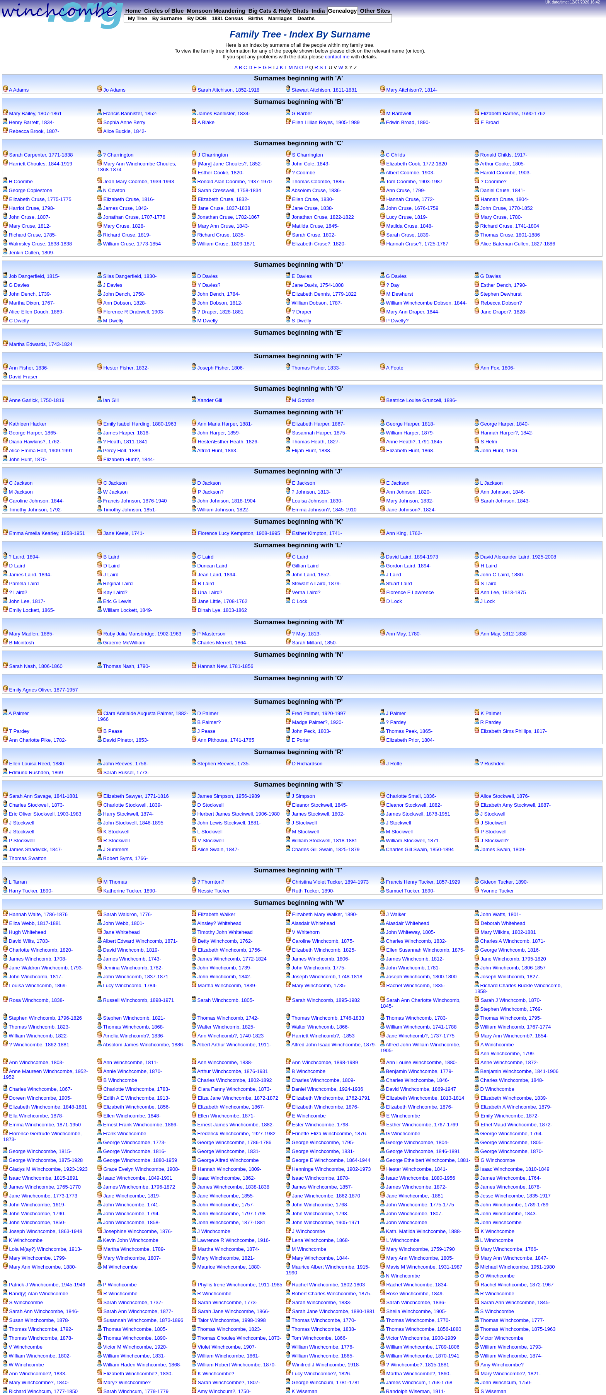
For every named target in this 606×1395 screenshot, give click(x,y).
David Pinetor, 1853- (122, 740)
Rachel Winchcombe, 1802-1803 (325, 1285)
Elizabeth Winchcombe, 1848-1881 (45, 1107)
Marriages (280, 18)
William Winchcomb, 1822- (35, 1036)
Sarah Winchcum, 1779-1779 (133, 1391)
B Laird (108, 557)
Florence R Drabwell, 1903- (131, 312)
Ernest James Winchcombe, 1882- (233, 1125)
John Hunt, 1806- (497, 450)
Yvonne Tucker (494, 891)
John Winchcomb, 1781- (410, 968)
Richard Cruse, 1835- (218, 235)
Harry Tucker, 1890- (28, 891)
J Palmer (393, 713)
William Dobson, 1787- (314, 303)
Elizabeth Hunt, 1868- (407, 450)
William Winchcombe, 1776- (320, 1347)
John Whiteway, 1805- (407, 932)
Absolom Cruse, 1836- (313, 190)
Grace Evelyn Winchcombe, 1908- (138, 1169)
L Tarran (15, 882)
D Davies (205, 276)
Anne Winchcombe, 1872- (506, 1062)
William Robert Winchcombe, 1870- (234, 1365)
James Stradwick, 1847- (32, 849)
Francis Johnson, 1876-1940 (132, 501)
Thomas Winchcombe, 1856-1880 (420, 1329)
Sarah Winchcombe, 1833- (319, 1302)
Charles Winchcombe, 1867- (37, 1089)
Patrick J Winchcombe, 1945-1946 (44, 1285)
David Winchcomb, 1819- (128, 950)
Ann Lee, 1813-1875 (500, 592)
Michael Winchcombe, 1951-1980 (515, 1267)
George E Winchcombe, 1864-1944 (328, 1160)
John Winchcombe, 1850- (34, 1222)
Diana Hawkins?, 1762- (32, 442)
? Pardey (393, 722)
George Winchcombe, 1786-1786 (231, 1142)
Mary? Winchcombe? (124, 1382)
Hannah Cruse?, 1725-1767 (414, 244)
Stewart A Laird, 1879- (313, 583)
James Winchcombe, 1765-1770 (42, 1187)
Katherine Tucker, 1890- (127, 891)
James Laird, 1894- (27, 574)
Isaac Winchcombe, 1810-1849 (512, 1169)
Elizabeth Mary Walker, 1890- (321, 914)
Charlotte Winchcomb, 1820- (38, 950)
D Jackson (206, 483)
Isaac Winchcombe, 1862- (223, 1178)
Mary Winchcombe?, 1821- (508, 1373)
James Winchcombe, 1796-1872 (136, 1187)
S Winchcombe (23, 1302)
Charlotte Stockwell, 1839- (129, 805)
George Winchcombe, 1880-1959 (137, 1160)
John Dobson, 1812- (217, 303)
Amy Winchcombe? (499, 1365)
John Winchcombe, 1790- (34, 1213)
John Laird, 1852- (308, 574)
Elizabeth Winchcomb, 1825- (321, 950)
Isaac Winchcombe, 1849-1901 (134, 1178)
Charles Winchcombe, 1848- (509, 1080)
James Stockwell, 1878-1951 (415, 814)
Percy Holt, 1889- (119, 450)
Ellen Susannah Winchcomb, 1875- (422, 950)
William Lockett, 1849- (125, 610)
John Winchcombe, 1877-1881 (229, 1222)
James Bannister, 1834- (221, 113)
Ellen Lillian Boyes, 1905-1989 (323, 122)
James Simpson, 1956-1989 (226, 796)
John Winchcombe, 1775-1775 (417, 1205)
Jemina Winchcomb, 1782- (130, 968)
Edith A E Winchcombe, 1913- (133, 1098)
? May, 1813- (303, 634)
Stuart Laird (396, 583)
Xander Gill (207, 400)
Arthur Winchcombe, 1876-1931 (230, 1071)
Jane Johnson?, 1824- (408, 510)
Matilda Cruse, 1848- (406, 226)
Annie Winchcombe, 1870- (129, 1071)
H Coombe (18, 181)
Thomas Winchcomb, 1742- (225, 1018)
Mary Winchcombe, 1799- (34, 1258)
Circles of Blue (164, 11)
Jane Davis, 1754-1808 (315, 285)
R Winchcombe (117, 1293)
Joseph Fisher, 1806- (218, 368)
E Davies (299, 276)
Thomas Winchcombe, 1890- (132, 1338)
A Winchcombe (494, 1045)
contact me (337, 57)
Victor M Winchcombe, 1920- (132, 1347)
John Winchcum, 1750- (503, 1382)
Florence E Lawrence (407, 592)
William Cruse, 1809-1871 (223, 244)
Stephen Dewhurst (498, 294)
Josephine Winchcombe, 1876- (134, 1231)
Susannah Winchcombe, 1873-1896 (140, 1320)
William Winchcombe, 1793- (509, 1347)
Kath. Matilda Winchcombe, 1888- (420, 1231)
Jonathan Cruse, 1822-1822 (320, 217)
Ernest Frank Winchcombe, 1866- (137, 1125)
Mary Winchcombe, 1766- (506, 1249)
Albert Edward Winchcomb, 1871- (137, 941)
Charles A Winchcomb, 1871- (510, 941)
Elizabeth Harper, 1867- (315, 424)
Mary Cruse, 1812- (27, 226)
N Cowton (111, 190)
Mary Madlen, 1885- (28, 634)
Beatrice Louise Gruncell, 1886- (418, 400)
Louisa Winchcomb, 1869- (35, 985)
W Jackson (112, 492)
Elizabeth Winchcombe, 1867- (228, 1107)
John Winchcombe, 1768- (317, 1205)
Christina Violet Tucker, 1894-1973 (327, 882)
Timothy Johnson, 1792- (32, 510)
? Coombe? (491, 181)
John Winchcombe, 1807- (411, 1213)
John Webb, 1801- (120, 923)
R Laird (203, 583)
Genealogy (342, 11)
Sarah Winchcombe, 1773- (224, 1302)
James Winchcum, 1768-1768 (416, 1382)
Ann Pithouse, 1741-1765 (223, 740)
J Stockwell (490, 814)
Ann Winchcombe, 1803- (33, 1062)
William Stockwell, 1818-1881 (321, 840)
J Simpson (300, 796)
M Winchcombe (306, 1249)
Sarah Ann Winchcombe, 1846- (41, 1311)
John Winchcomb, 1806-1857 (510, 968)
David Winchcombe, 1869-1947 (418, 1089)
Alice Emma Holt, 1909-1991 (38, 450)
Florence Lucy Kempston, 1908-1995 (236, 533)
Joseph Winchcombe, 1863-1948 (42, 1231)
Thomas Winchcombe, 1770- (321, 1320)
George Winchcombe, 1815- (37, 1151)
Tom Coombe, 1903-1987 (411, 181)
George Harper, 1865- (30, 433)
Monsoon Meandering (216, 11)
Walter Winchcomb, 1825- (223, 1027)
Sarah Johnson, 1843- (502, 501)
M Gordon (300, 400)
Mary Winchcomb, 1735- (316, 985)
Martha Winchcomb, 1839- (224, 985)
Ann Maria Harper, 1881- (222, 424)
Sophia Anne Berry (121, 122)
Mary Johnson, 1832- (407, 501)
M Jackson (18, 492)
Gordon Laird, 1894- (405, 566)
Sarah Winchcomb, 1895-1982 (323, 1000)
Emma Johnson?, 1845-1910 (321, 510)
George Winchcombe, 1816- (131, 1151)
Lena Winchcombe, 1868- (317, 1240)
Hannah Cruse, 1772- (407, 199)
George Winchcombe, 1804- (414, 1142)
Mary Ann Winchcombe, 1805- (417, 1258)
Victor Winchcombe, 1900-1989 (418, 1338)
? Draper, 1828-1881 (217, 312)
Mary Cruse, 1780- (498, 217)
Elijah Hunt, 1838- (309, 450)
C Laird (203, 557)
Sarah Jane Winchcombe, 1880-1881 (330, 1311)
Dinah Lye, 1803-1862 (219, 610)
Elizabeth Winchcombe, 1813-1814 (422, 1098)
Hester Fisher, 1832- (123, 368)
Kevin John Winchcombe (127, 1240)
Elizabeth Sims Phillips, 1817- (511, 731)
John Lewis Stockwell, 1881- (226, 823)
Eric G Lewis (114, 601)
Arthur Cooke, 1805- (500, 164)
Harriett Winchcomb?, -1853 (320, 1036)
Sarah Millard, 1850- (311, 643)
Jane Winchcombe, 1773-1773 (40, 1196)
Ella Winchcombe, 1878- (33, 1116)
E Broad (487, 122)
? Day (390, 285)
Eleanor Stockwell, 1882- (411, 805)
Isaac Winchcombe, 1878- (318, 1178)
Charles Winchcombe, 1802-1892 (232, 1080)
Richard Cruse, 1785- (29, 235)
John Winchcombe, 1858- (128, 1222)
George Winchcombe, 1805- (509, 1142)
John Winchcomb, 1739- (222, 968)
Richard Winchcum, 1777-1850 (40, 1391)
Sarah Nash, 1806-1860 (33, 666)
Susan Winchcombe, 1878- (36, 1320)
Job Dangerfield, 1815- (31, 276)
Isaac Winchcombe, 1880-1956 (417, 1178)
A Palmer (16, 713)
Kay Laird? (112, 592)
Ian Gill (108, 400)
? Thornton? (208, 882)
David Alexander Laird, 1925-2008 (515, 557)
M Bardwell (395, 113)
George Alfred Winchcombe (225, 1160)
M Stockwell (302, 832)
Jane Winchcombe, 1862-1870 (323, 1196)
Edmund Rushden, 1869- (34, 772)
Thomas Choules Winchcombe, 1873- (236, 1338)
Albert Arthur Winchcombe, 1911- (231, 1045)
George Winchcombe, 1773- (131, 1142)
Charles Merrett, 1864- (220, 643)
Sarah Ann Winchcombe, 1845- (512, 1302)
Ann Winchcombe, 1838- (222, 1062)
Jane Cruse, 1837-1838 (221, 208)
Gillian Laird (302, 566)
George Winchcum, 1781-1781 (323, 1382)
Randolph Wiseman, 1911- (413, 1391)
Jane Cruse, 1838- (310, 208)
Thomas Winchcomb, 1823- (36, 1027)
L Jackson (489, 483)
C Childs (392, 155)
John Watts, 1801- (498, 914)
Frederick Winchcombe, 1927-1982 (234, 1133)
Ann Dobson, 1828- (121, 303)
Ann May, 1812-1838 (501, 634)
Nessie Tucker (211, 891)
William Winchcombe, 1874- (509, 1356)
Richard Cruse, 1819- (124, 235)
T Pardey (16, 731)
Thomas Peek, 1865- (406, 731)
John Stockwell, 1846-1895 (130, 823)
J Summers (112, 849)
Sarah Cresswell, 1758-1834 (226, 190)
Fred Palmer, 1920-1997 (316, 713)
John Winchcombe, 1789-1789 (511, 1205)
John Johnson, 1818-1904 (223, 501)
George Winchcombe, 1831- (226, 1151)
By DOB (196, 18)
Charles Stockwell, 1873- (33, 805)
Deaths (306, 18)
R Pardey (488, 722)
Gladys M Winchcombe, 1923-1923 (45, 1169)
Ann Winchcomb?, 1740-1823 (228, 1036)
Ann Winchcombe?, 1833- (34, 1373)
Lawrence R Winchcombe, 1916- (231, 1240)
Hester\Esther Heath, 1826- (225, 442)
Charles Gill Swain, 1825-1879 (322, 849)
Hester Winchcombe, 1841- (413, 1169)
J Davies (109, 285)
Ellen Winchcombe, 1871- (223, 1116)
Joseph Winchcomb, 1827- (507, 976)
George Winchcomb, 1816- (507, 950)
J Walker (393, 914)
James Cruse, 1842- (122, 208)
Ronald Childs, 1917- (501, 155)
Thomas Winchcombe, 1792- (38, 1329)
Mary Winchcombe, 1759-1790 (417, 1249)
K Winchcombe (494, 1231)
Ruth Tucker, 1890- (310, 891)
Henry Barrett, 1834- (28, 122)
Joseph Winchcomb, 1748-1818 (324, 976)
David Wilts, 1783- (26, 941)
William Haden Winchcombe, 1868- (139, 1365)
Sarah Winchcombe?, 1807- (226, 1382)
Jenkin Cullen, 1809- (28, 252)
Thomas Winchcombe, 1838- (321, 1329)
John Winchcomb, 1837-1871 (133, 976)
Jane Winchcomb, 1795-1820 (510, 959)
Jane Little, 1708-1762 (219, 601)
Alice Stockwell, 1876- (502, 796)
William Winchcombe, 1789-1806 (420, 1347)
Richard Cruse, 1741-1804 (507, 226)
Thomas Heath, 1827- (313, 442)
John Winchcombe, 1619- (34, 1205)
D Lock (391, 601)
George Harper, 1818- (407, 424)
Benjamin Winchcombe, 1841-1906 (516, 1071)
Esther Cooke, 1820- (218, 172)
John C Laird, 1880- (499, 574)
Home (133, 11)
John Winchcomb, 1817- (33, 976)
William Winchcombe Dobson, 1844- (423, 303)
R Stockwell (113, 840)
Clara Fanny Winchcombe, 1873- (231, 1089)
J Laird (108, 574)
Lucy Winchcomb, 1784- (127, 985)
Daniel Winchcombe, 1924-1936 (324, 1089)
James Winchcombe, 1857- (319, 1187)
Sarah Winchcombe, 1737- (130, 1302)
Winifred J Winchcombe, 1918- (323, 1365)
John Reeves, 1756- (122, 763)
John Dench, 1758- (121, 294)
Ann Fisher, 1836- (26, 368)
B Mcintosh (18, 643)
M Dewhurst (396, 294)
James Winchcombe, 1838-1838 (230, 1187)
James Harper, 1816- (123, 433)
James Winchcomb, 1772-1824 (229, 959)
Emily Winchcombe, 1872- (507, 1116)
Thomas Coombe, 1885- (316, 181)
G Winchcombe (400, 1133)
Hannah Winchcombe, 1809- (226, 1169)
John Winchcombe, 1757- (223, 1205)
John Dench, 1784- (216, 294)
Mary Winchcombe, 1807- (129, 1258)
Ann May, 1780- (400, 634)
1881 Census (227, 18)
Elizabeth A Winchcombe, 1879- (513, 1107)
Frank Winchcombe (121, 1133)
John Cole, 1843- (308, 164)
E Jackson (300, 483)
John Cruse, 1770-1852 (504, 208)
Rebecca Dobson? (498, 303)
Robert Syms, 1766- (122, 858)
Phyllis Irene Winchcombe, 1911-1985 (237, 1285)
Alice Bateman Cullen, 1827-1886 (515, 244)
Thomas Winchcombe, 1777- (510, 1320)
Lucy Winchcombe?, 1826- (319, 1373)
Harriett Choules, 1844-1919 (37, 164)
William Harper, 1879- (407, 433)
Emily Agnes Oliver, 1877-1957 (40, 690)
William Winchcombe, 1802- (37, 1356)
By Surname (167, 18)
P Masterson (208, 634)
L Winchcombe (399, 1240)
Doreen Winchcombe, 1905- (37, 1098)
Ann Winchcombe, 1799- (505, 1053)
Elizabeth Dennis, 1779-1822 (321, 294)
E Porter (298, 740)
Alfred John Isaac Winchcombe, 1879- (331, 1045)
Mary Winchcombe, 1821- (223, 1258)
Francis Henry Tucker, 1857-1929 (420, 882)
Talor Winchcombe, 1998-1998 (229, 1320)
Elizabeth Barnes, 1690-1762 (510, 113)
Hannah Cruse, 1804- (502, 199)
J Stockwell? (492, 840)
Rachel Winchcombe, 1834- (414, 1285)
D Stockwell (208, 805)
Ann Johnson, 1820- (405, 492)
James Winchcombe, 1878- (508, 1187)
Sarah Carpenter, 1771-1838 (38, 155)
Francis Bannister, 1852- (127, 113)
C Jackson (17, 483)
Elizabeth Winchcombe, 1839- (511, 1098)
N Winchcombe (400, 1276)
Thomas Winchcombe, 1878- (38, 1338)
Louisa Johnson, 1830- (314, 501)
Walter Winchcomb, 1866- (317, 1027)
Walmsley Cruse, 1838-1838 (37, 244)
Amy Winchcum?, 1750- (221, 1391)
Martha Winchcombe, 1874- (225, 1249)
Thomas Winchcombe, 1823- (227, 1329)
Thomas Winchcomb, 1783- (413, 1018)
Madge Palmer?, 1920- (314, 722)
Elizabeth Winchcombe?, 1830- (135, 1373)
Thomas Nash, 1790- (123, 666)
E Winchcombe (306, 1116)
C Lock (296, 601)
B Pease (110, 731)
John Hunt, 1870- (25, 459)
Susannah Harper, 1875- (316, 433)
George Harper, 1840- (502, 424)
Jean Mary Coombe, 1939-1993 (135, 181)
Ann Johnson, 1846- (500, 492)
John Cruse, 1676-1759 (409, 208)
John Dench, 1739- (27, 294)
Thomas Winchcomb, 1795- (508, 1018)
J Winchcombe (211, 1231)
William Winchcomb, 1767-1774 (513, 1027)
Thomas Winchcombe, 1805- (132, 1329)
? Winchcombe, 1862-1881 (36, 1045)
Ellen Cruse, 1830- (310, 199)
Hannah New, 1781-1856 (222, 666)
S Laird (486, 583)
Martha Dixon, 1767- (28, 303)
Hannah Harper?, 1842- (504, 433)
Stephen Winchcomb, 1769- (508, 1009)
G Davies (393, 276)
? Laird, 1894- (21, 557)
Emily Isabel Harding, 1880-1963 (136, 424)
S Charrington (304, 155)
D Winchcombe (494, 1089)
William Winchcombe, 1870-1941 (420, 1356)
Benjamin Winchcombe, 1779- (416, 1071)
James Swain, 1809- (500, 849)
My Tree (137, 18)
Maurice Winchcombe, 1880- (226, 1267)
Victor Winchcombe (499, 1338)
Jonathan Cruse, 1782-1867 (226, 217)
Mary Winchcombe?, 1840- (36, 1382)
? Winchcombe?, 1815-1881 (414, 1365)
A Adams (16, 90)
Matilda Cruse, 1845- (312, 226)
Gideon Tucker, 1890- (501, 882)
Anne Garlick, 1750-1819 (34, 400)
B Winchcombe (305, 1071)
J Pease (204, 731)
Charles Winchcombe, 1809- (320, 1080)
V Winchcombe (23, 1347)
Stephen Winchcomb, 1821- (131, 1018)
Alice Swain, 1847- (215, 849)
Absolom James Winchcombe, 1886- (141, 1045)
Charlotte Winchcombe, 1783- (133, 1089)
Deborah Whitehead (500, 923)
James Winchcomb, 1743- (129, 959)
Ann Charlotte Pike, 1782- (34, 740)
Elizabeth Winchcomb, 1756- (227, 950)
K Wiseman (301, 1391)
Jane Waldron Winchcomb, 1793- (43, 968)
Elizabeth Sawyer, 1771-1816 (133, 796)
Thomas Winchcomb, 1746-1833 (325, 1018)
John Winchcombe (403, 1222)
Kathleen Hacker (24, 424)
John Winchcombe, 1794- (128, 1213)
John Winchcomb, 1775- (316, 968)
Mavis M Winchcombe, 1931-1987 (421, 1267)
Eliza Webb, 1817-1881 (32, 923)
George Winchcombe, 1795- (320, 1142)
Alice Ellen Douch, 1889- (33, 312)
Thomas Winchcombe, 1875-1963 (515, 1329)
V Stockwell (208, 840)
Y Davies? (206, 285)
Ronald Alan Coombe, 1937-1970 (232, 181)
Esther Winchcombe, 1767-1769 (419, 1125)
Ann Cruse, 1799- (403, 190)
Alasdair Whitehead (310, 923)
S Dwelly (298, 321)
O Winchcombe (494, 1276)
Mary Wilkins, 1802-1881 (505, 932)
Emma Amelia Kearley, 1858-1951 (44, 533)
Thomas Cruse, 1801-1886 (507, 235)
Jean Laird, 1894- (214, 574)
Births (255, 18)
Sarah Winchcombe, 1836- (413, 1302)
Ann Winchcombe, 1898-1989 (322, 1062)
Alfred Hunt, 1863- (215, 450)
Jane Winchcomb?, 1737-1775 (417, 1036)
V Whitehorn (303, 932)
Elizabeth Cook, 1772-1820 (413, 164)
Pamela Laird (21, 583)
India (318, 11)
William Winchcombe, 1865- (320, 1356)
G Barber (299, 113)
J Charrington (210, 155)
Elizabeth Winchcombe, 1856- (133, 1107)
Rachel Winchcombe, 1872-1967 (514, 1285)
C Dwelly (16, 321)
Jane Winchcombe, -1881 (411, 1196)
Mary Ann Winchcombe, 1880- (40, 1267)
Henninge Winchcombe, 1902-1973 (328, 1169)
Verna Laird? (303, 592)
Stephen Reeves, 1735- (221, 763)
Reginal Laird (115, 583)
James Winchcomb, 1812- (412, 959)
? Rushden (490, 763)
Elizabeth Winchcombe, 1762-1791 (328, 1098)
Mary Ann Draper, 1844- (410, 312)
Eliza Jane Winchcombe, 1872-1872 (235, 1098)
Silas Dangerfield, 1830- (127, 276)
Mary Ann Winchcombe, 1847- (511, 1258)
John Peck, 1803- (308, 731)
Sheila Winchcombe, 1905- (413, 1311)
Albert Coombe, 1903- (407, 172)
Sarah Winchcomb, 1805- (223, 1000)
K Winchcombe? (213, 1373)
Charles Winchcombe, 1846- (414, 1080)
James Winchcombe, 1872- (413, 1187)
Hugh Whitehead (24, 932)
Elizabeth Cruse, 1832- (220, 199)
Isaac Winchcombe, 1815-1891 (40, 1178)
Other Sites (375, 11)
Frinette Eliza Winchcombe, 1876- (327, 1133)
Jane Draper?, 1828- (501, 312)
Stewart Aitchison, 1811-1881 (321, 90)
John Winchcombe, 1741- (128, 1205)
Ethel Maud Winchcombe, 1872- (513, 1125)
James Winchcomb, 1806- (318, 959)
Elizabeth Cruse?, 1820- (316, 244)
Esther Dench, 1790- (501, 285)
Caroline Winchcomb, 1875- (320, 941)
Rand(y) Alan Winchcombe (35, 1293)
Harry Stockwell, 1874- (125, 814)
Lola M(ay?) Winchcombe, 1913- (42, 1249)
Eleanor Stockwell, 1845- (316, 805)
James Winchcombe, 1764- (508, 1178)
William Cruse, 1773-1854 (129, 244)
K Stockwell (113, 832)
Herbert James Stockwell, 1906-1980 (236, 814)
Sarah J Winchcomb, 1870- (508, 1000)
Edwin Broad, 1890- (405, 122)
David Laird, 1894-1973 (409, 557)
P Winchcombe (117, 1285)
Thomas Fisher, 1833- (313, 368)
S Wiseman (490, 1391)
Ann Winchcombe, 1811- (127, 1062)
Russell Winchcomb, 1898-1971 (135, 1000)
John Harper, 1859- (216, 433)
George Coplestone (27, 190)
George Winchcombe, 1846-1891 (420, 1151)
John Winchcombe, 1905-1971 (323, 1222)
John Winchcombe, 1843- (506, 1213)
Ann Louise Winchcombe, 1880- (418, 1062)
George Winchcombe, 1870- (509, 1151)
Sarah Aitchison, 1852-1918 (225, 90)
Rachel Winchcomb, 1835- (412, 985)
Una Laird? (207, 592)
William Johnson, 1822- (221, 510)
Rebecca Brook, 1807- (31, 131)
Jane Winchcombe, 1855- (223, 1196)
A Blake (203, 122)
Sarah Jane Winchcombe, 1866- (230, 1311)
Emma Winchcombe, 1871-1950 (42, 1125)
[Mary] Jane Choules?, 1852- (227, 164)
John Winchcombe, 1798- (317, 1213)
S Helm (486, 442)
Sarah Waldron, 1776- (124, 914)
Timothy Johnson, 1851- (127, 510)
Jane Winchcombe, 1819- (128, 1196)
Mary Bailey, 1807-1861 (32, 113)
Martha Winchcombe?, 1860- (415, 1373)
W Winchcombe (23, 1365)
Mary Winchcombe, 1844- (317, 1258)
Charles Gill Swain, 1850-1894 (417, 849)
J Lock (485, 601)
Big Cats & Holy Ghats (279, 11)
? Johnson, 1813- (308, 492)
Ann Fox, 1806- (495, 368)
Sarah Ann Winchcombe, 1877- (135, 1311)
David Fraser (20, 377)
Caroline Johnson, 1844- (33, 501)
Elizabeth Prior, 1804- (407, 740)
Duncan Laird (209, 566)
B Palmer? (206, 722)
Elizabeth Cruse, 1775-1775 (37, 199)
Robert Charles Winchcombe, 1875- (328, 1293)
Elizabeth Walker (213, 914)
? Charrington (115, 155)
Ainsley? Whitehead (217, 923)
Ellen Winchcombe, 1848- (129, 1116)
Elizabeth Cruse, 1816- (126, 199)
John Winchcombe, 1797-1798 (229, 1213)
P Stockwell (491, 832)
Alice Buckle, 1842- (121, 131)
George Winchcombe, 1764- (509, 1133)
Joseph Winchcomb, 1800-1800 (418, 976)
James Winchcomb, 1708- (35, 959)
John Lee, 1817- (24, 601)
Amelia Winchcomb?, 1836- (131, 1036)
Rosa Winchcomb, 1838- (33, 1000)
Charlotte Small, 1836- (408, 796)
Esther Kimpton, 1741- (314, 533)
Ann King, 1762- (401, 533)
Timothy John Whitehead (222, 932)
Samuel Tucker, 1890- (407, 891)
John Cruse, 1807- (26, 217)
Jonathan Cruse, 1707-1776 (131, 217)
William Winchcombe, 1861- (226, 1356)
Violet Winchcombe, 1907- (224, 1347)
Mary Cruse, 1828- (121, 226)
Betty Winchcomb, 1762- (222, 941)
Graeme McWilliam (121, 643)
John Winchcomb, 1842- (222, 976)
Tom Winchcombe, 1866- (316, 1338)
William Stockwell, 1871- (410, 840)
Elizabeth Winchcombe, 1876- (322, 1107)
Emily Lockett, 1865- (28, 610)
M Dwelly (110, 321)
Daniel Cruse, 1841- (500, 190)
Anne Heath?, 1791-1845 (411, 442)
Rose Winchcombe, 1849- (412, 1293)
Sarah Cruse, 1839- (405, 235)
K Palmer (488, 713)
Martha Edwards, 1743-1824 (38, 344)
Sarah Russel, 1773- (123, 772)
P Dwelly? (394, 321)
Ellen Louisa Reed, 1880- (34, 763)
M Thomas (112, 882)
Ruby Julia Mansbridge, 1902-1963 (139, 634)
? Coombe (300, 172)
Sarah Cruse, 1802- (311, 235)
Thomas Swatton (24, 858)
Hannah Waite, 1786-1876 (35, 914)
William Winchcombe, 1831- (131, 1356)
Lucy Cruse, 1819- (403, 217)
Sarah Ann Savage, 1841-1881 (40, 796)
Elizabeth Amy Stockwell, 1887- (513, 805)
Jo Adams (111, 90)
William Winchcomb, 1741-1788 (418, 1027)
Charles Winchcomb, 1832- (413, 941)
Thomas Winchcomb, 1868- (130, 1027)
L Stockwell (207, 832)
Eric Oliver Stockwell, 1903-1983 (42, 814)
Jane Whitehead (118, 932)
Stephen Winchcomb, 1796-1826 (42, 1018)
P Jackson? (208, 492)
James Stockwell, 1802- (315, 814)
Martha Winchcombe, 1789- (131, 1249)
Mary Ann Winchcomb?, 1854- (511, 1036)
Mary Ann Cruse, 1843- (220, 226)
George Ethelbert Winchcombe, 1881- (425, 1160)
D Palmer (205, 713)
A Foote (391, 368)
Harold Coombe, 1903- (503, 172)
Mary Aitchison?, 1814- (408, 90)
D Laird (14, 566)
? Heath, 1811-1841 (122, 442)
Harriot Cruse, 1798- (28, 208)
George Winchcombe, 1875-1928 (43, 1160)
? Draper (299, 312)
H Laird (486, 566)
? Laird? (15, 592)
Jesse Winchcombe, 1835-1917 (513, 1196)
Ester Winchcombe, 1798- (318, 1125)
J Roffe (391, 763)
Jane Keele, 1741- (120, 533)
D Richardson (304, 763)
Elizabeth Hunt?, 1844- (126, 459)
